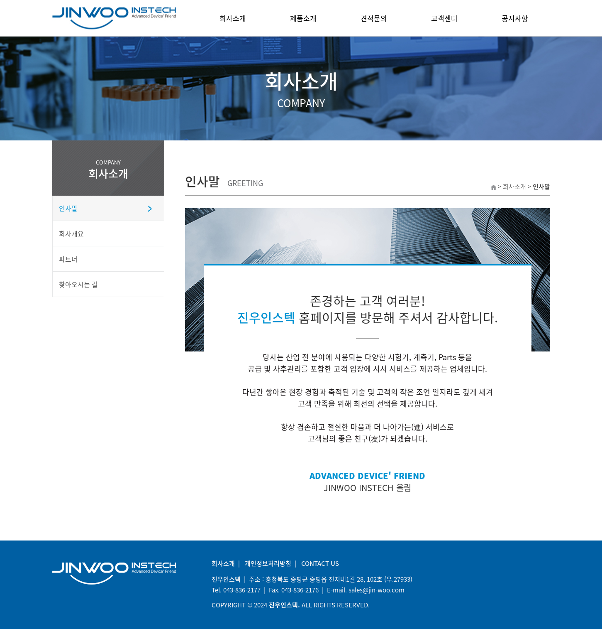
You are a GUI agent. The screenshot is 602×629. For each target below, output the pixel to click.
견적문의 (374, 18)
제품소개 (303, 18)
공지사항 (515, 18)
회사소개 (232, 18)
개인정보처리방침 (268, 563)
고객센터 (444, 18)
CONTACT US (320, 563)
